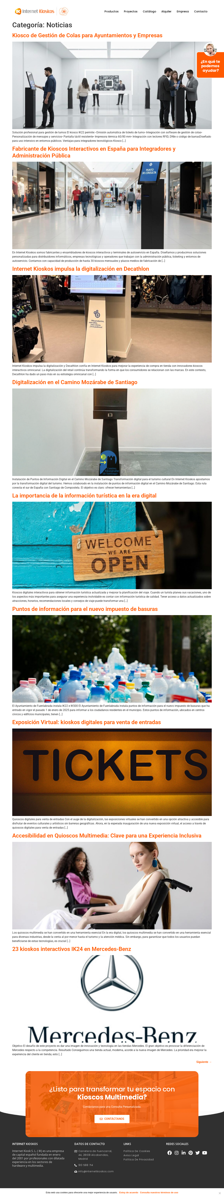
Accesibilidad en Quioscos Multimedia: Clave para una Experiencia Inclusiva (106, 835)
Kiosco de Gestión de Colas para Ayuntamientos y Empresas (87, 35)
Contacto (200, 11)
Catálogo (149, 11)
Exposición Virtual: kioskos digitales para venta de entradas (86, 722)
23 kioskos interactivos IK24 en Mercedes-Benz (71, 949)
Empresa (183, 11)
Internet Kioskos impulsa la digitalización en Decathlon (80, 268)
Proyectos (131, 11)
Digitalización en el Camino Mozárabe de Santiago (74, 382)
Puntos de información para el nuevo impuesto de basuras (85, 609)
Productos (111, 11)
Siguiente (204, 1062)
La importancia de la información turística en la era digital (84, 495)
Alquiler (166, 11)
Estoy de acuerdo (128, 1192)
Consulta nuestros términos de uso (159, 1192)
